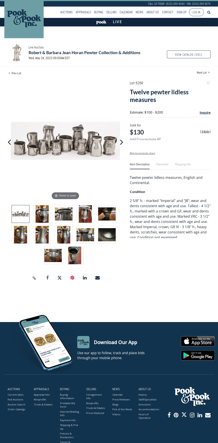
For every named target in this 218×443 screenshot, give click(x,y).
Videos (116, 414)
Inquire (205, 112)
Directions (145, 404)
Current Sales (15, 394)
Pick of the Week (122, 409)
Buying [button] (98, 12)
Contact (167, 12)
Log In (196, 12)
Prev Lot (15, 73)
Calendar (126, 12)
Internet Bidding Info (69, 413)
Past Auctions (15, 399)
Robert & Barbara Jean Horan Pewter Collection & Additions (84, 52)
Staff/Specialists (147, 399)
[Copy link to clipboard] (34, 278)
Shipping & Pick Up (69, 426)
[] (205, 131)
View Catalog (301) (188, 55)
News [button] (139, 12)
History (143, 394)
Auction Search (16, 404)
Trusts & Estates (43, 404)
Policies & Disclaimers (67, 435)
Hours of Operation (145, 416)
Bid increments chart (142, 153)
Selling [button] (111, 12)
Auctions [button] (66, 12)
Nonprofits (40, 399)
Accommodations (148, 409)
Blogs (115, 404)
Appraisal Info (42, 394)
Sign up (182, 12)
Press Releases (121, 399)
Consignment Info (94, 396)
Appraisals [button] (83, 12)
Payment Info (68, 420)
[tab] (140, 165)
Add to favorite (208, 83)
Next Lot (203, 72)
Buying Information (67, 396)
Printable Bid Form (67, 405)
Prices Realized (95, 413)
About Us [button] (152, 12)
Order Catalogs (16, 409)
